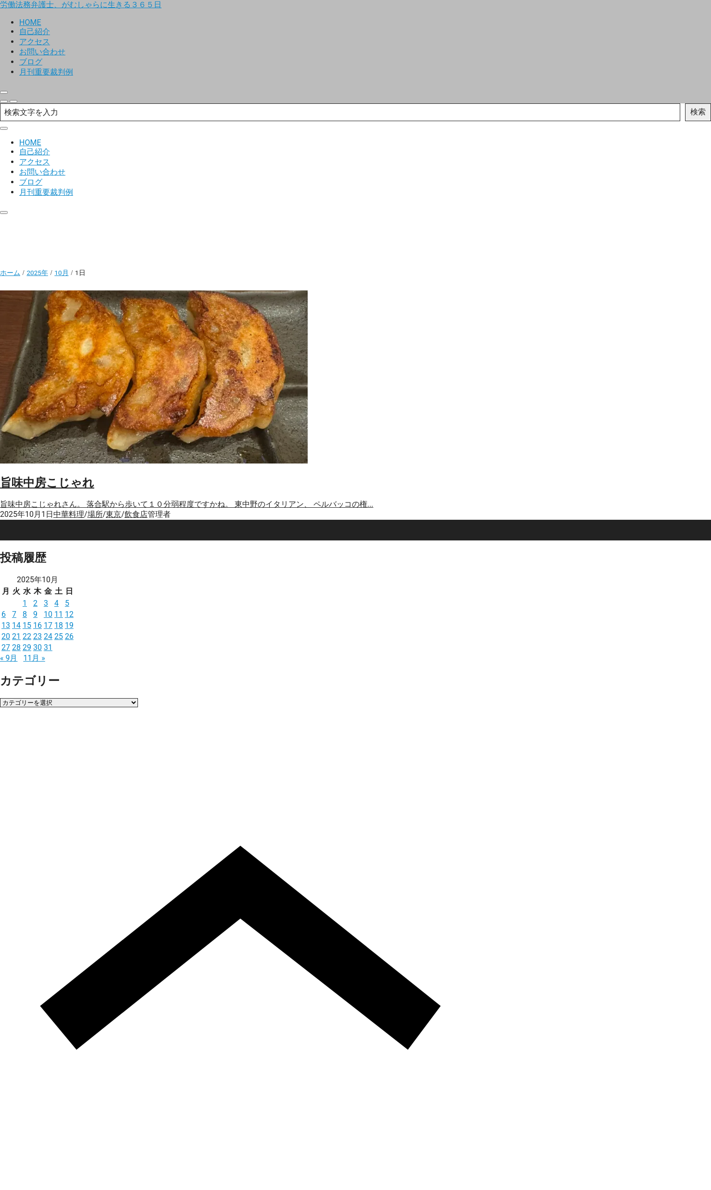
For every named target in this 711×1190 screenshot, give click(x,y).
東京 (113, 514)
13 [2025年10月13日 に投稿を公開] (5, 625)
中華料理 (68, 514)
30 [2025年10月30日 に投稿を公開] (37, 647)
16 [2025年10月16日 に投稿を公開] (37, 625)
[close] (4, 92)
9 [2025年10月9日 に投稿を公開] (35, 614)
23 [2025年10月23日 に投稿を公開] (37, 636)
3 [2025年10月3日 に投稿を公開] (46, 603)
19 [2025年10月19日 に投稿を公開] (69, 625)
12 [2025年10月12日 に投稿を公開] (69, 614)
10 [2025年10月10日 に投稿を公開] (48, 614)
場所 (95, 514)
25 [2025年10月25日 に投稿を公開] (58, 636)
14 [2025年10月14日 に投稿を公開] (16, 625)
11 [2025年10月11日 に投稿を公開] (58, 614)
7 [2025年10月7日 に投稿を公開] (14, 614)
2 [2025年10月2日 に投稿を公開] (35, 603)
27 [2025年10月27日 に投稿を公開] (5, 647)
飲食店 (136, 514)
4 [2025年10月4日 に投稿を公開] (56, 603)
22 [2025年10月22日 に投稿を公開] (27, 636)
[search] (4, 101)
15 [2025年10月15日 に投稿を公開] (27, 625)
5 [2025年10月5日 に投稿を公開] (67, 603)
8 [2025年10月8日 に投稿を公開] (25, 614)
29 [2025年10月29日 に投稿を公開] (27, 647)
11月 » (34, 658)
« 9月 (8, 658)
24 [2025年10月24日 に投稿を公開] (48, 636)
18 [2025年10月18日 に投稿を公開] (58, 625)
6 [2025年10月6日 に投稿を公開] (3, 614)
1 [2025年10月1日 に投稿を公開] (25, 603)
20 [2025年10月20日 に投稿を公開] (5, 636)
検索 (698, 111)
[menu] (13, 101)
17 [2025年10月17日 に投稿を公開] (48, 625)
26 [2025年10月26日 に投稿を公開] (69, 636)
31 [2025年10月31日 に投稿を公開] (48, 647)
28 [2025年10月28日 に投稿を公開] (16, 647)
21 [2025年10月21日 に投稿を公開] (16, 636)
